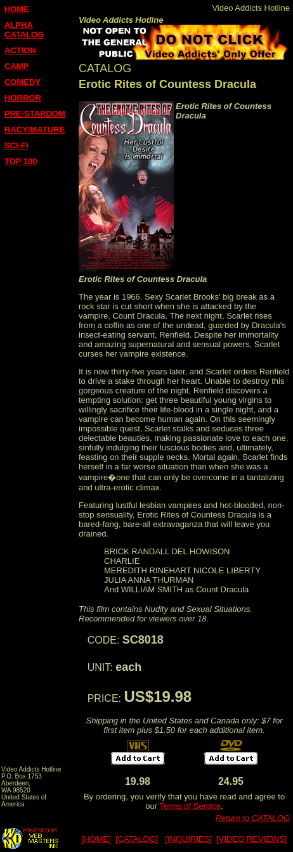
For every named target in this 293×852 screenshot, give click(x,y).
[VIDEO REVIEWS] (251, 839)
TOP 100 (20, 161)
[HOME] (96, 839)
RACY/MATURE (34, 129)
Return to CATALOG (253, 818)
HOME (16, 9)
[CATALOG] (136, 839)
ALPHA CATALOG (24, 29)
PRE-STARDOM (34, 113)
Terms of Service (190, 806)
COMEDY (22, 82)
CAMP (16, 66)
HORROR (22, 98)
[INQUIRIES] (188, 839)
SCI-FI (16, 145)
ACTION (20, 50)
